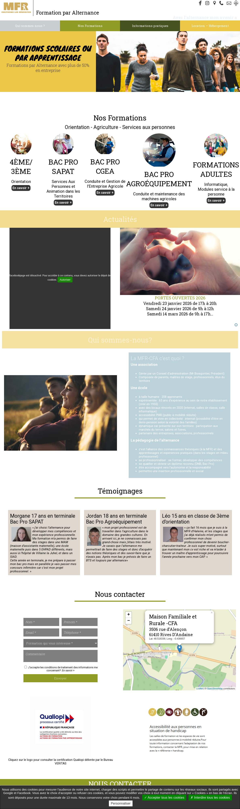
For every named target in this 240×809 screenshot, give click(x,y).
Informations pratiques (150, 26)
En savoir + (21, 188)
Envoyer (60, 678)
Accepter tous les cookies (164, 797)
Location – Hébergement (210, 26)
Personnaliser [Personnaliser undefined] (121, 803)
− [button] (128, 621)
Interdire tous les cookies (210, 797)
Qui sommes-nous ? (30, 26)
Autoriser (65, 279)
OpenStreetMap (215, 688)
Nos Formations (90, 26)
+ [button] (128, 615)
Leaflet (199, 688)
